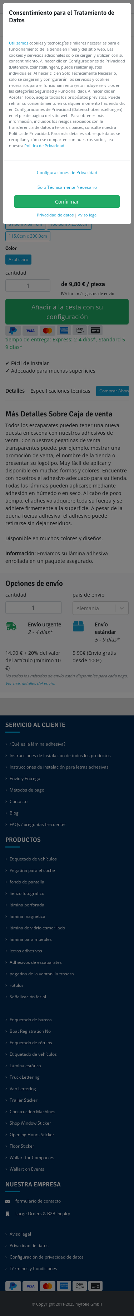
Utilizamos (18, 43)
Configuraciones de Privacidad (67, 172)
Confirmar (67, 201)
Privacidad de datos (55, 215)
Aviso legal (88, 215)
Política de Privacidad (44, 145)
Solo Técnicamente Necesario (67, 187)
